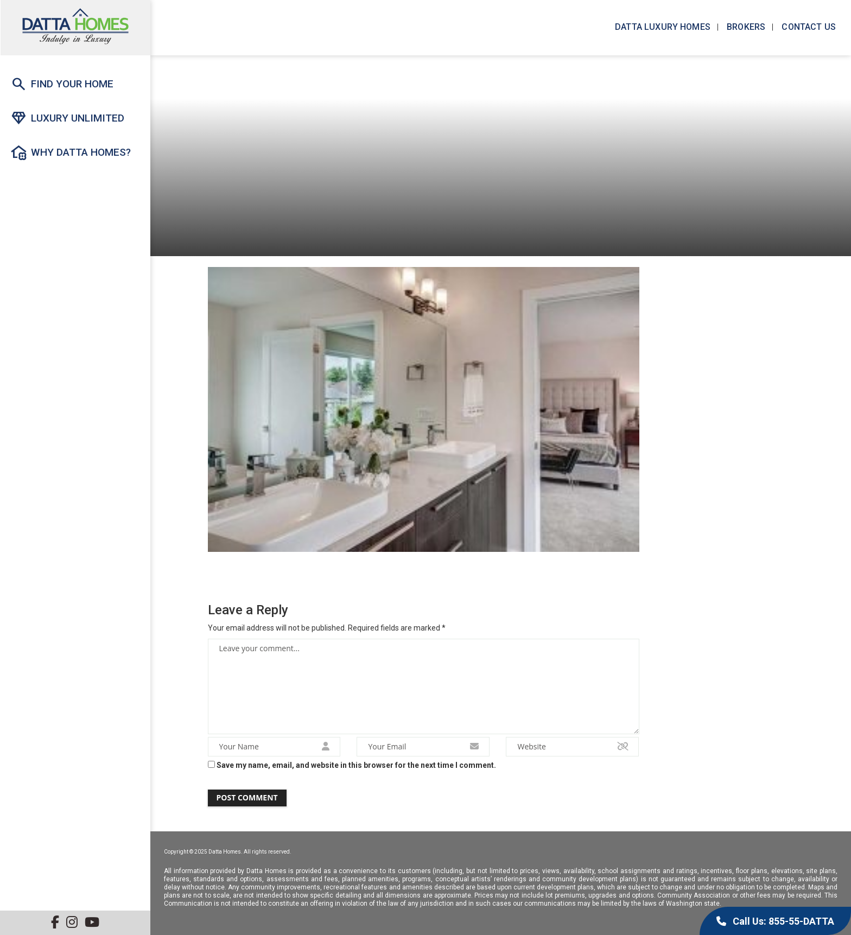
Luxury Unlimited (67, 118)
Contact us (807, 27)
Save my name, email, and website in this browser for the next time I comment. (356, 765)
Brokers (745, 27)
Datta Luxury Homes (661, 27)
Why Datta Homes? (70, 152)
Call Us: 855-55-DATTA (775, 921)
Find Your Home (61, 84)
